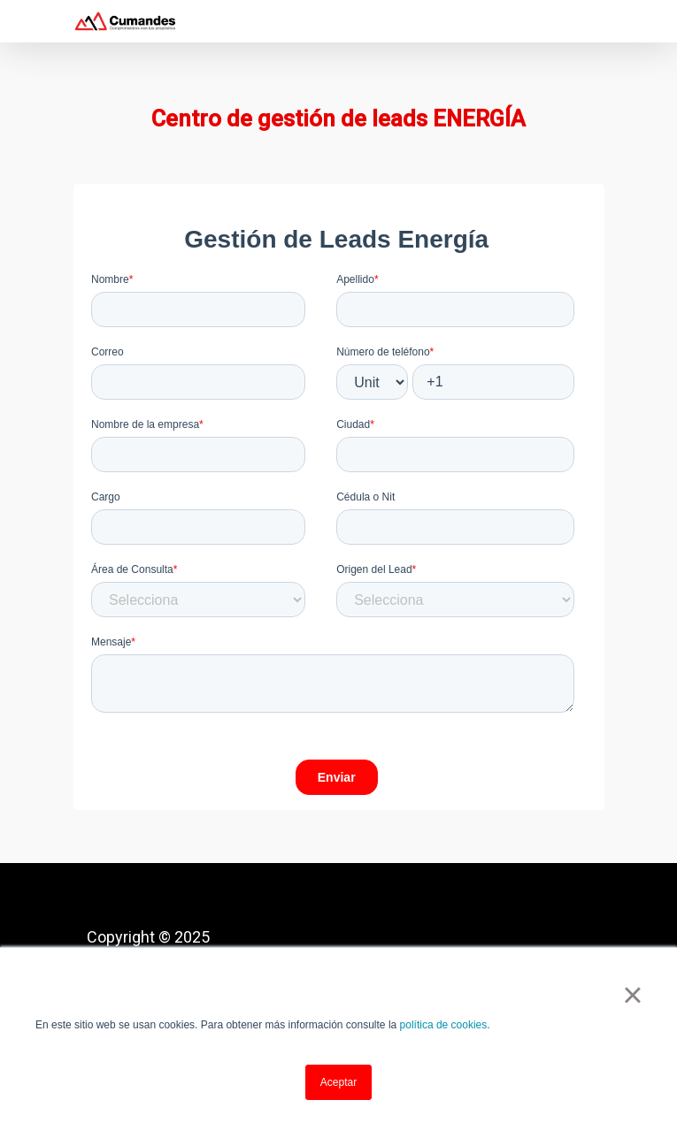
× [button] (632, 994)
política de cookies (444, 1025)
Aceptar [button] (338, 1082)
